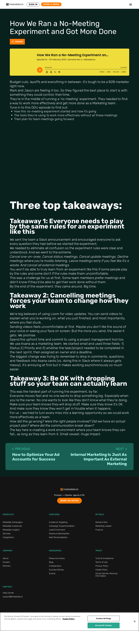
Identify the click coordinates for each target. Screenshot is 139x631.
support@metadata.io (13, 597)
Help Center (8, 594)
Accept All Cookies (103, 625)
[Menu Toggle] (130, 4)
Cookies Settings (103, 618)
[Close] (135, 621)
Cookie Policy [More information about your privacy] (69, 619)
